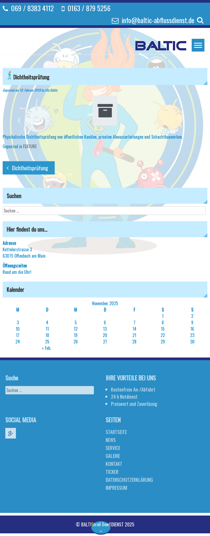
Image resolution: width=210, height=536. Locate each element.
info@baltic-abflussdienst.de (158, 20)
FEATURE (30, 146)
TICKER (110, 471)
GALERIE (111, 455)
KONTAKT (112, 463)
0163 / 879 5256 (88, 8)
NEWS (109, 439)
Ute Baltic (51, 90)
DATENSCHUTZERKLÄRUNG (127, 479)
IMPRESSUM (115, 487)
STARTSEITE (114, 431)
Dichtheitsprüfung (30, 168)
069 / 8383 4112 (32, 8)
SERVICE (111, 447)
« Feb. (46, 348)
